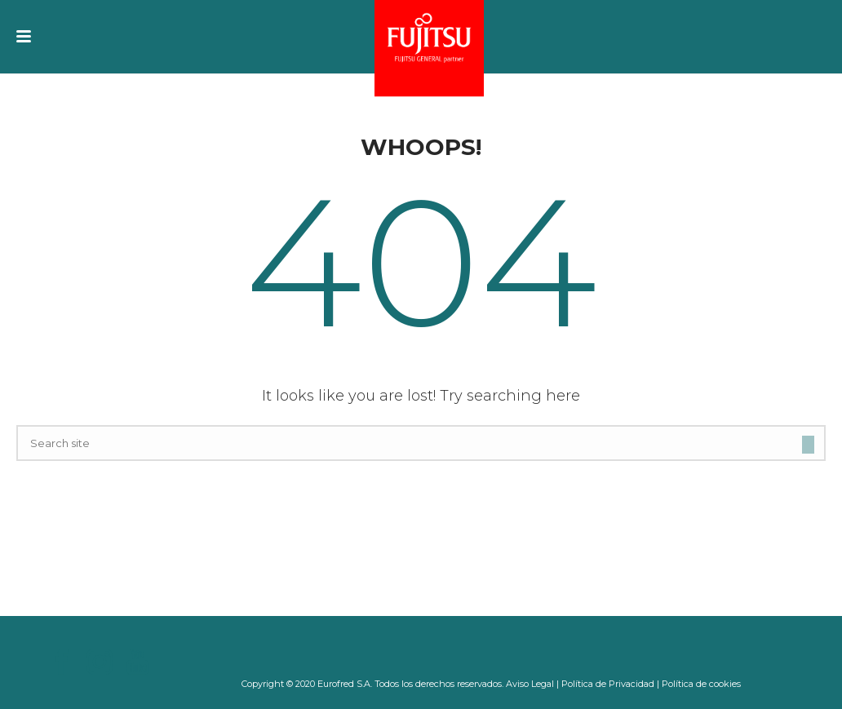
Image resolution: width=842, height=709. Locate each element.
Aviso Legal (530, 683)
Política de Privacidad (607, 683)
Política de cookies (701, 683)
